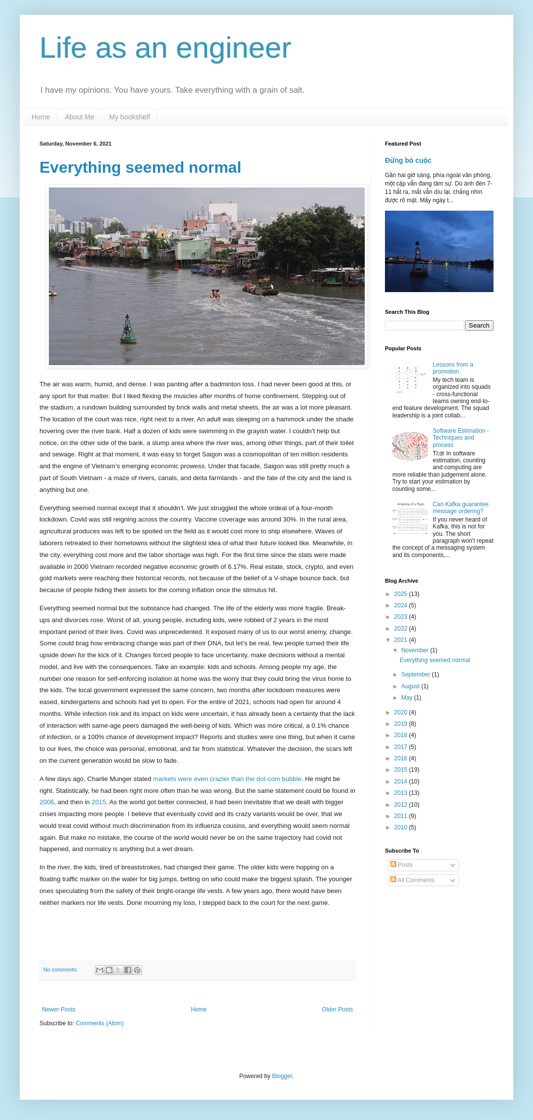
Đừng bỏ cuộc (408, 160)
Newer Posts (59, 1009)
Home (41, 117)
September (416, 674)
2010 (401, 827)
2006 (46, 802)
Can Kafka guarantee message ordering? (461, 508)
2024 (401, 605)
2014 (401, 781)
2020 (401, 712)
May (407, 697)
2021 (401, 639)
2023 (401, 616)
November (415, 650)
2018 (401, 735)
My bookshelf (129, 117)
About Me (79, 117)
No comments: (61, 969)
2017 (401, 747)
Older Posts (337, 1009)
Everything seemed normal (140, 167)
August (411, 686)
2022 (401, 628)
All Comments (412, 880)
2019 (401, 723)
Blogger (282, 1076)
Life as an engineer (165, 47)
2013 (401, 792)
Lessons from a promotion (453, 368)
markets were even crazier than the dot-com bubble (227, 779)
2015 (99, 802)
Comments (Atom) (99, 1023)
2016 (401, 758)
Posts (401, 864)
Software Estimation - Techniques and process (461, 437)
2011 (401, 816)
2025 (401, 594)
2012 (401, 804)
